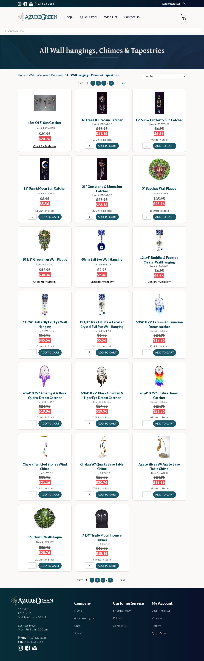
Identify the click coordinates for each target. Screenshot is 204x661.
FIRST (81, 83)
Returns (156, 625)
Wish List (110, 17)
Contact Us (132, 17)
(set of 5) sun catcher (44, 123)
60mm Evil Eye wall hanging (102, 259)
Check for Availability (44, 146)
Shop (68, 17)
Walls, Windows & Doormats (46, 75)
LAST (123, 83)
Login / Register (161, 610)
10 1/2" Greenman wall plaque (44, 259)
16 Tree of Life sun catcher (102, 120)
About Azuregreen (85, 618)
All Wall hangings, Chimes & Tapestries (92, 75)
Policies (117, 618)
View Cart (158, 618)
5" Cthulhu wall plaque (45, 537)
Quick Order (88, 17)
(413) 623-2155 (44, 3)
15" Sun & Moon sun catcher (45, 188)
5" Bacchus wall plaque (159, 188)
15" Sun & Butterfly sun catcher (159, 120)
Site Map (79, 633)
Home (22, 75)
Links (77, 625)
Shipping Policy (122, 610)
